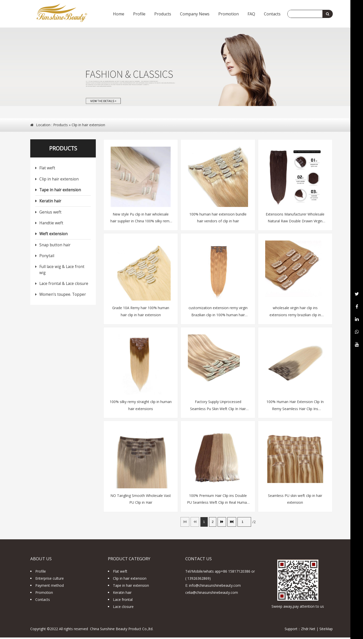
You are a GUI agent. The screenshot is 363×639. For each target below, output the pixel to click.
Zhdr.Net (308, 630)
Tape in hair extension (60, 190)
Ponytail (46, 256)
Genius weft (50, 213)
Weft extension (53, 234)
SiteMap (326, 630)
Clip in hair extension (88, 125)
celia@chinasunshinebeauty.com (211, 594)
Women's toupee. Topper (62, 295)
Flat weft (47, 168)
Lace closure (123, 608)
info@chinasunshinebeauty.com (215, 586)
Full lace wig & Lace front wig (61, 270)
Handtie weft (51, 223)
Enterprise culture (49, 579)
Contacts (272, 14)
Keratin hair (50, 201)
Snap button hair (55, 245)
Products (162, 14)
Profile (139, 14)
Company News (194, 14)
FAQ (251, 14)
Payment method (49, 586)
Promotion (228, 14)
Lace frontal (123, 601)
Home (118, 14)
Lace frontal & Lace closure (63, 284)
